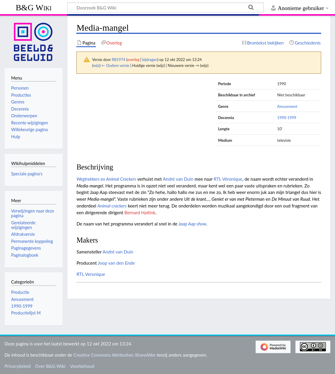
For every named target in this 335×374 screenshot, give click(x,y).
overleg (133, 59)
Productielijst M (26, 312)
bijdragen (149, 59)
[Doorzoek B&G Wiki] (165, 7)
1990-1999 (286, 117)
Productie (20, 292)
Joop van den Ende (116, 263)
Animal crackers (112, 205)
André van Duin (178, 179)
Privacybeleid (17, 366)
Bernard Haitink (139, 212)
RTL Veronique (90, 274)
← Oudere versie (115, 65)
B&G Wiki (34, 7)
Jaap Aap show (192, 223)
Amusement (287, 106)
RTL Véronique (228, 179)
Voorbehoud (82, 366)
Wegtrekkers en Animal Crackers (106, 179)
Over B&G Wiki (50, 366)
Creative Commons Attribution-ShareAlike (114, 354)
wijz (96, 65)
